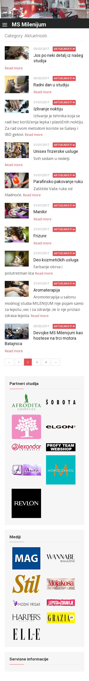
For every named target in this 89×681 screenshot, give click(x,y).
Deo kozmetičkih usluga (55, 259)
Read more (14, 68)
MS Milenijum (29, 24)
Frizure (40, 235)
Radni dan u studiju (51, 84)
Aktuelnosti (63, 48)
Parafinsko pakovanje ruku (58, 181)
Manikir (40, 211)
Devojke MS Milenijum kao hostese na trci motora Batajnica (44, 338)
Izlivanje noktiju (48, 108)
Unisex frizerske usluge (55, 151)
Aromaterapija (46, 290)
